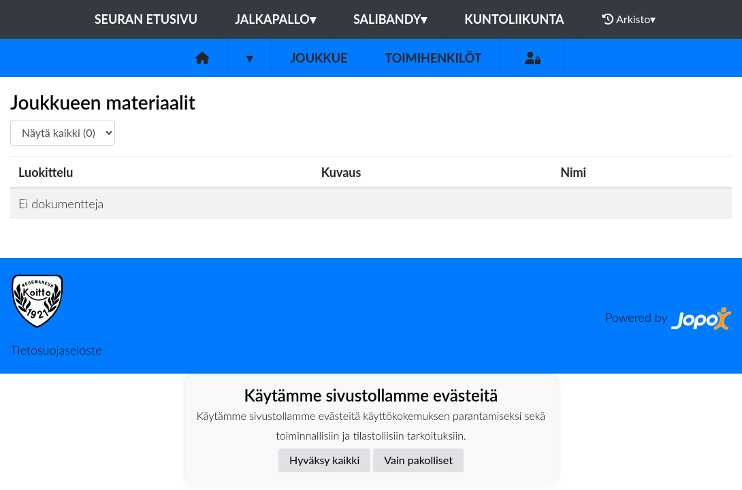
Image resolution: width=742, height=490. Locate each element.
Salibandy (390, 19)
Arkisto (629, 19)
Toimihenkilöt (433, 57)
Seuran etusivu (146, 19)
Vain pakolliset (418, 459)
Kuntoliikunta (514, 19)
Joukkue (318, 57)
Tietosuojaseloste (55, 349)
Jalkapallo (275, 19)
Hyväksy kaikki (324, 459)
